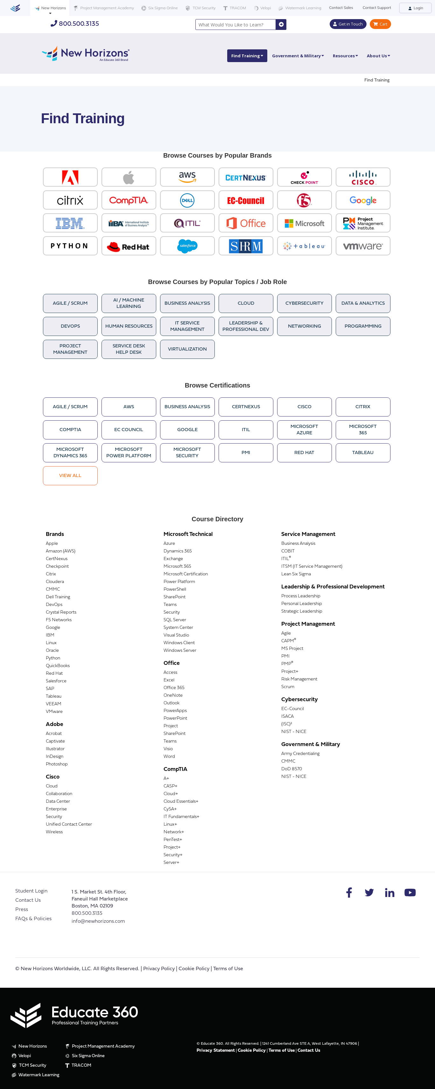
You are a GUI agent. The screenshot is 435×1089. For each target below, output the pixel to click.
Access (170, 672)
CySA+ (170, 809)
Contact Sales (341, 7)
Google (187, 430)
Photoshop (57, 764)
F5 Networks (59, 620)
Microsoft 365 (177, 566)
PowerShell (175, 589)
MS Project (292, 648)
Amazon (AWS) (60, 551)
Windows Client (179, 643)
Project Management (70, 349)
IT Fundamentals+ (181, 817)
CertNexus (246, 407)
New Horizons (49, 8)
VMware (54, 711)
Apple (52, 543)
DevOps (70, 326)
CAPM (288, 641)
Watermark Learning (299, 8)
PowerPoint (175, 718)
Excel (169, 680)
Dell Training (58, 597)
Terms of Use (228, 969)
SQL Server (175, 620)
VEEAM (53, 704)
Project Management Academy (103, 8)
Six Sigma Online (159, 8)
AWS (128, 407)
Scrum (287, 687)
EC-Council (292, 709)
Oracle (52, 650)
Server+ (171, 862)
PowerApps (175, 710)
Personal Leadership (301, 603)
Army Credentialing (300, 753)
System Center (178, 627)
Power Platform (179, 582)
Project (171, 726)
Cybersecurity (304, 303)
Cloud (246, 303)
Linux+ (170, 824)
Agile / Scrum (70, 303)
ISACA (287, 716)
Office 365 (174, 688)
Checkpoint (57, 566)
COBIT (288, 551)
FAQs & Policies (33, 919)
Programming (363, 326)
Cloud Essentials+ (181, 801)
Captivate (55, 741)
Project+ (172, 847)
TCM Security (199, 8)
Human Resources (128, 326)
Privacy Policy (159, 969)
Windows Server (180, 650)
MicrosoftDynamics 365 (70, 453)
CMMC (53, 589)
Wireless (54, 832)
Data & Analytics (363, 303)
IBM (50, 635)
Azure (169, 543)
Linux (51, 643)
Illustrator (55, 749)
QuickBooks (58, 666)
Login (415, 7)
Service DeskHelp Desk (129, 349)
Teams (170, 604)
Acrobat (54, 733)
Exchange (173, 559)
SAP (50, 689)
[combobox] (235, 24)
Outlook (171, 703)
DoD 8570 (291, 769)
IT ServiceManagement (187, 326)
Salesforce (56, 681)
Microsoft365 (363, 430)
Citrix (362, 407)
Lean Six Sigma (296, 574)
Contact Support (377, 7)
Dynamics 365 (178, 551)
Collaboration (59, 794)
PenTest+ (173, 839)
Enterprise (56, 809)
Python (53, 658)
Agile (286, 633)
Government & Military (298, 56)
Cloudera (55, 582)
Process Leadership (300, 596)
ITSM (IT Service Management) (311, 566)
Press (21, 909)
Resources (345, 56)
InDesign (54, 756)
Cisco (305, 407)
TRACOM (234, 8)
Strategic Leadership (301, 611)
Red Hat (304, 453)
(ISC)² (286, 724)
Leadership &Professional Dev (245, 326)
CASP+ (170, 786)
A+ (166, 778)
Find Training (247, 56)
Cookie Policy (194, 969)
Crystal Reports (61, 612)
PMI (246, 453)
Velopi (261, 8)
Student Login (31, 891)
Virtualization (187, 349)
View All (70, 475)
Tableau (363, 453)
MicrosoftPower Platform (128, 453)
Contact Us (28, 900)
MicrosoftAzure (304, 430)
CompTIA (70, 430)
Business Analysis (187, 303)
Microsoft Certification (186, 574)
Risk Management (299, 679)
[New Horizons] (85, 52)
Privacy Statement (216, 1050)
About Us (378, 56)
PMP (287, 664)
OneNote (173, 695)
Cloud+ (171, 794)
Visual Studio (176, 635)
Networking (304, 326)
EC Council (128, 430)
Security (54, 817)
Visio (168, 749)
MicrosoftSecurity (187, 453)
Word (169, 756)
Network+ (174, 832)
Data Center (58, 801)
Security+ (173, 855)
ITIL (246, 430)
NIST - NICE (293, 732)
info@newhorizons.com (98, 921)
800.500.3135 (75, 23)
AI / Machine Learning (128, 303)
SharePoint (175, 597)
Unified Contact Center (69, 824)
